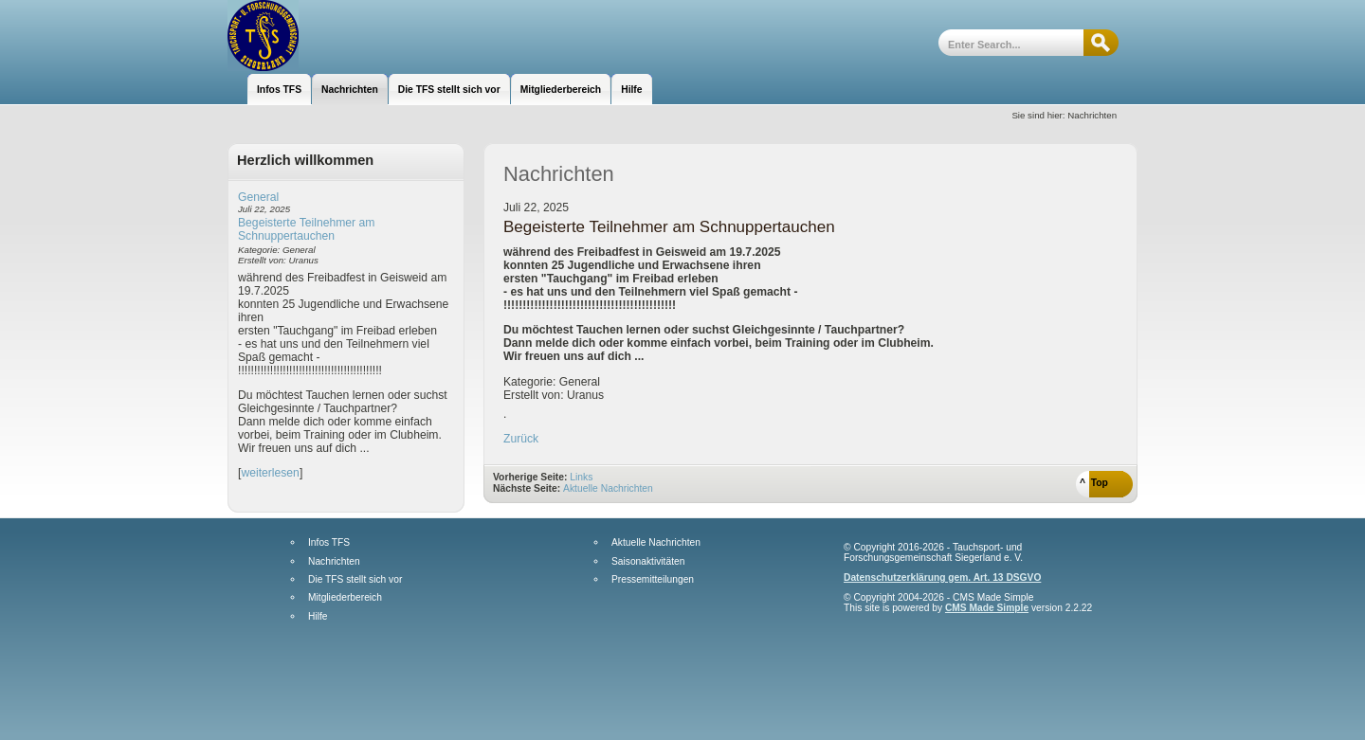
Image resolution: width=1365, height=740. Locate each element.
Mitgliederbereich (345, 598)
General (258, 197)
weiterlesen (270, 472)
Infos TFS (329, 543)
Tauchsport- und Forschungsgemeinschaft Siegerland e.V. (329, 35)
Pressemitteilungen (652, 580)
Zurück (520, 438)
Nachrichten (334, 562)
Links (581, 477)
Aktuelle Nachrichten (608, 488)
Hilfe (317, 617)
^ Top (1094, 483)
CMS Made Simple (986, 608)
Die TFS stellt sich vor (355, 580)
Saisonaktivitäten (647, 562)
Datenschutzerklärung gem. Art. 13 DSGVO (942, 577)
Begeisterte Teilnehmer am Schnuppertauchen (306, 229)
